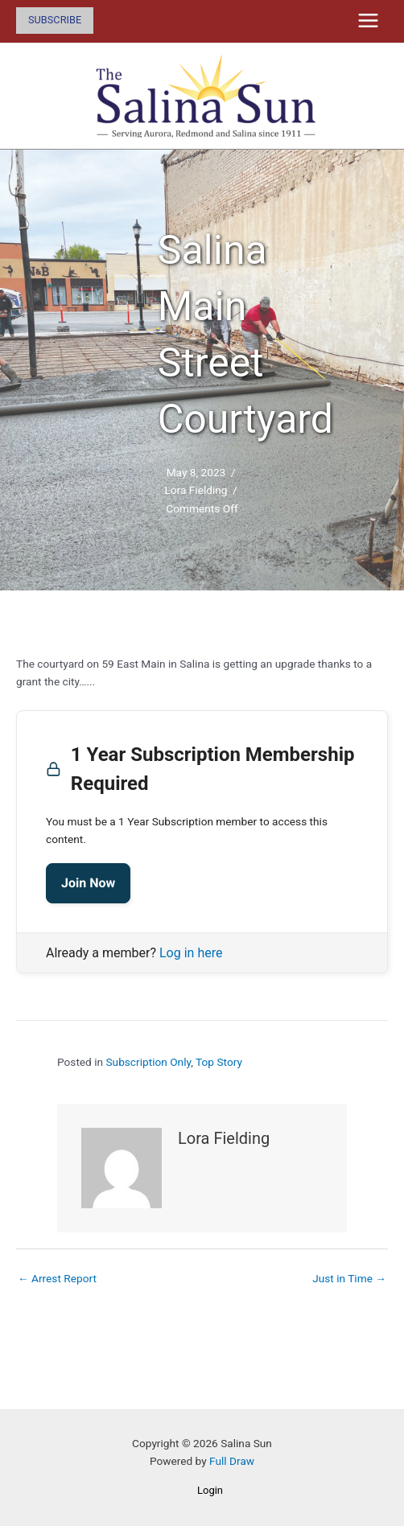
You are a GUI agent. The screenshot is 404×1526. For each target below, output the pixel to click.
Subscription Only (148, 1061)
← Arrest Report (57, 1278)
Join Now (88, 883)
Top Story (219, 1061)
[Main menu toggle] (368, 21)
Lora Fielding (195, 489)
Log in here (190, 952)
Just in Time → (349, 1278)
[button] (54, 20)
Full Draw (231, 1460)
